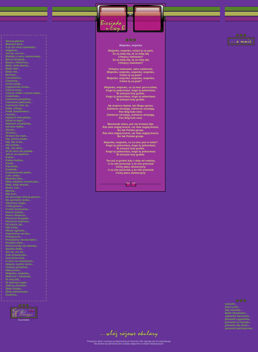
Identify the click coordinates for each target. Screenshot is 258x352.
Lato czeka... (13, 175)
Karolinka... (12, 166)
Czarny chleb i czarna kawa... (23, 93)
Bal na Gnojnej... (15, 59)
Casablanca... (13, 77)
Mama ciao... (13, 187)
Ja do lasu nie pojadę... (19, 151)
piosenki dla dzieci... (238, 325)
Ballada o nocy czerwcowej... (23, 56)
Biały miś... (12, 71)
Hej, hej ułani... (14, 148)
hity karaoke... (234, 309)
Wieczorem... (13, 270)
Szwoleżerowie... (15, 258)
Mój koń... (11, 193)
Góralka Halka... (15, 126)
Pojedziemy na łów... (18, 233)
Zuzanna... (12, 294)
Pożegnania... (13, 236)
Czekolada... (13, 96)
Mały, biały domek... (17, 184)
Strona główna (14, 41)
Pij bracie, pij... (14, 224)
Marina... (10, 190)
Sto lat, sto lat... (15, 251)
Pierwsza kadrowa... (17, 221)
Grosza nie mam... (16, 135)
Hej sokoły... (13, 144)
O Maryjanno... (14, 206)
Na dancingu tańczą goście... (23, 196)
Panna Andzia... (15, 212)
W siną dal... (13, 279)
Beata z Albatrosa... (17, 62)
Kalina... (10, 157)
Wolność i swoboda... (18, 276)
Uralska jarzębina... (17, 267)
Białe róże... (12, 68)
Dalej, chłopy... (14, 108)
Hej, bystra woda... (17, 138)
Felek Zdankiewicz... (18, 111)
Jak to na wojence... (17, 154)
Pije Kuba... (12, 227)
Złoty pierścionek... (17, 291)
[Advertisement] (241, 109)
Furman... (11, 114)
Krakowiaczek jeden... (19, 172)
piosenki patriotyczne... (239, 328)
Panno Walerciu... (16, 215)
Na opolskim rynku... (18, 199)
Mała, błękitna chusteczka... (22, 181)
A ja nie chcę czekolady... (21, 47)
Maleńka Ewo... (14, 44)
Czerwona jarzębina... (18, 99)
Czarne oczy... (14, 89)
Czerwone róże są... (17, 105)
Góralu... (10, 129)
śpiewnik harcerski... (238, 316)
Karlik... (10, 163)
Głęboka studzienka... (19, 123)
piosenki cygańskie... (238, 319)
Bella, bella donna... (17, 65)
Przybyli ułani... (15, 242)
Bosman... (11, 74)
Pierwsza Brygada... (17, 218)
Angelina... (12, 50)
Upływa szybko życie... (19, 264)
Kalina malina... (15, 160)
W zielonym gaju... (16, 282)
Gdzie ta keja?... (15, 120)
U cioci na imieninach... (20, 261)
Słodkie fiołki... (14, 248)
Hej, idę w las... (14, 141)
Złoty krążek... (14, 288)
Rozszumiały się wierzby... (21, 245)
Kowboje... (12, 169)
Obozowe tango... (16, 203)
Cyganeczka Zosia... (18, 86)
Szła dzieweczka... (16, 254)
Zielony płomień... (16, 285)
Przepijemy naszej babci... (21, 239)
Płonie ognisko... (15, 230)
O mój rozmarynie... (17, 209)
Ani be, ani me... (15, 53)
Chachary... (12, 80)
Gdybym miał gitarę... (18, 117)
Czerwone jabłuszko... (19, 102)
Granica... (11, 132)
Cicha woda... (13, 83)
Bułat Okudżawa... (236, 313)
